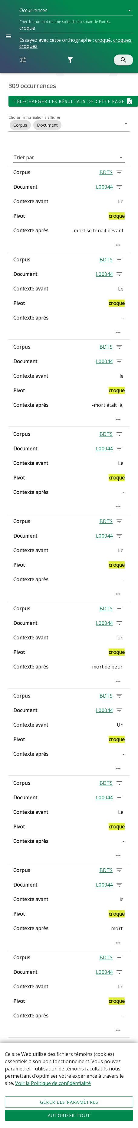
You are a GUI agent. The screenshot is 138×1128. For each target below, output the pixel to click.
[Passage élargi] (118, 245)
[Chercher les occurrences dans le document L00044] (119, 186)
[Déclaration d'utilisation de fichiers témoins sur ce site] (69, 1085)
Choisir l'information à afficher (34, 117)
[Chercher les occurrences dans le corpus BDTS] (119, 172)
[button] (76, 10)
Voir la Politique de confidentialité (53, 1083)
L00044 (104, 187)
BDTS (106, 172)
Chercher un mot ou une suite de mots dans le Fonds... (65, 21)
